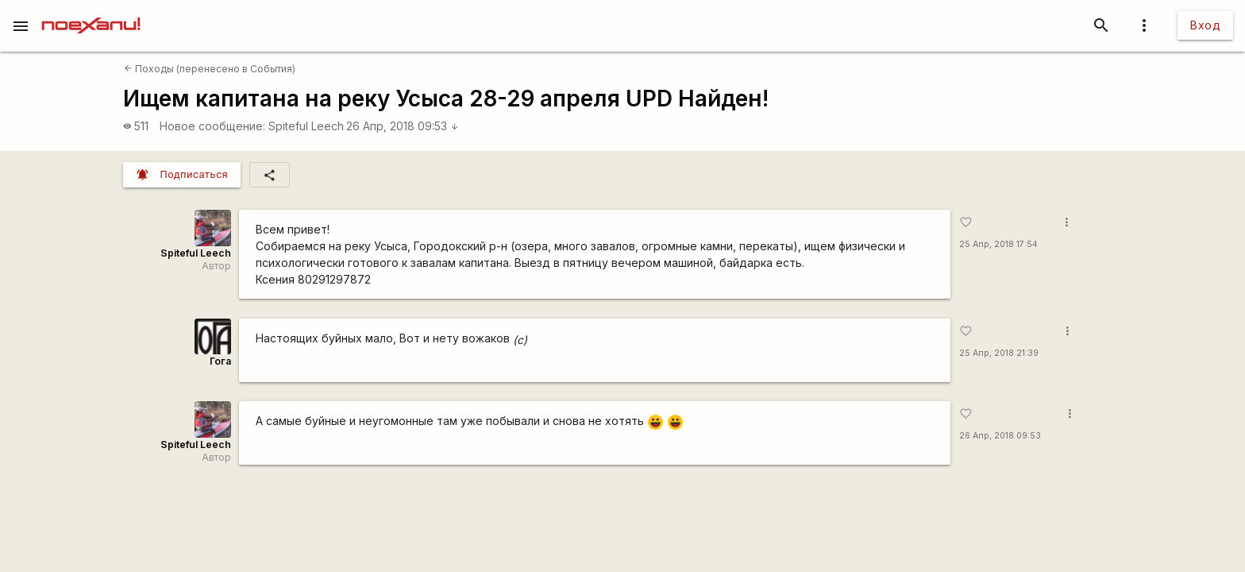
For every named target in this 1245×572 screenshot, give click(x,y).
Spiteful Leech (306, 126)
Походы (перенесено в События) (209, 69)
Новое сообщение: (212, 126)
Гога (220, 361)
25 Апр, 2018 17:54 (998, 244)
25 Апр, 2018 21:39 (999, 353)
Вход (1205, 25)
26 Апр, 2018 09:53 (402, 126)
